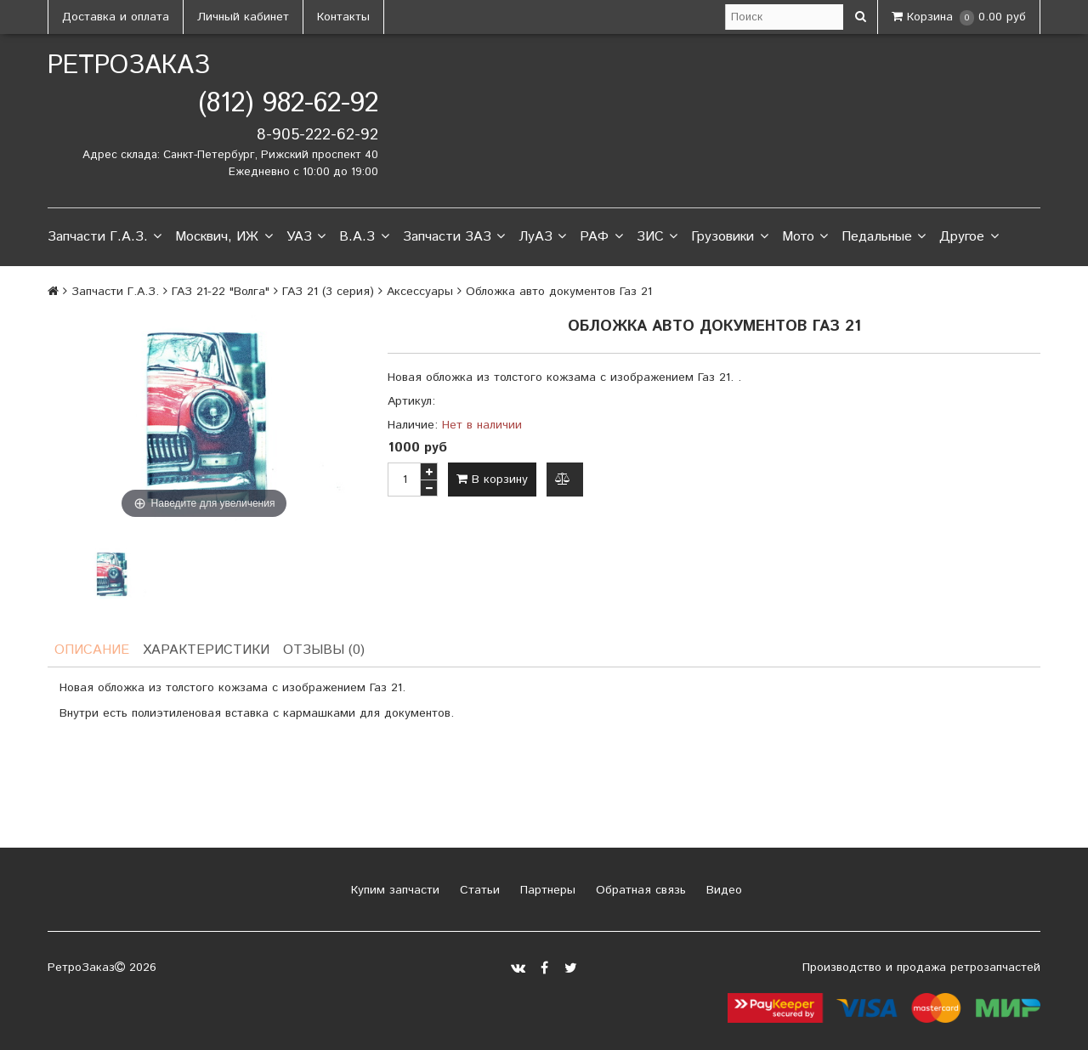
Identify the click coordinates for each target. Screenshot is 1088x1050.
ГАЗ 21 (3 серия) (328, 291)
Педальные (884, 237)
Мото (805, 237)
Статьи (478, 890)
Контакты (343, 17)
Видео (722, 890)
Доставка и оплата (115, 17)
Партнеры (545, 890)
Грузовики (729, 237)
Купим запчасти (393, 890)
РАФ (601, 237)
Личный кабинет (243, 17)
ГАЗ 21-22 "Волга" (220, 291)
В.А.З (363, 237)
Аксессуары (420, 291)
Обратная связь (639, 890)
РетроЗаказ (129, 66)
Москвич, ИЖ (223, 237)
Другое (968, 237)
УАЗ (306, 237)
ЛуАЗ (542, 237)
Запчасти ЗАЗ (454, 237)
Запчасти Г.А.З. (105, 237)
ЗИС (657, 237)
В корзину (492, 479)
